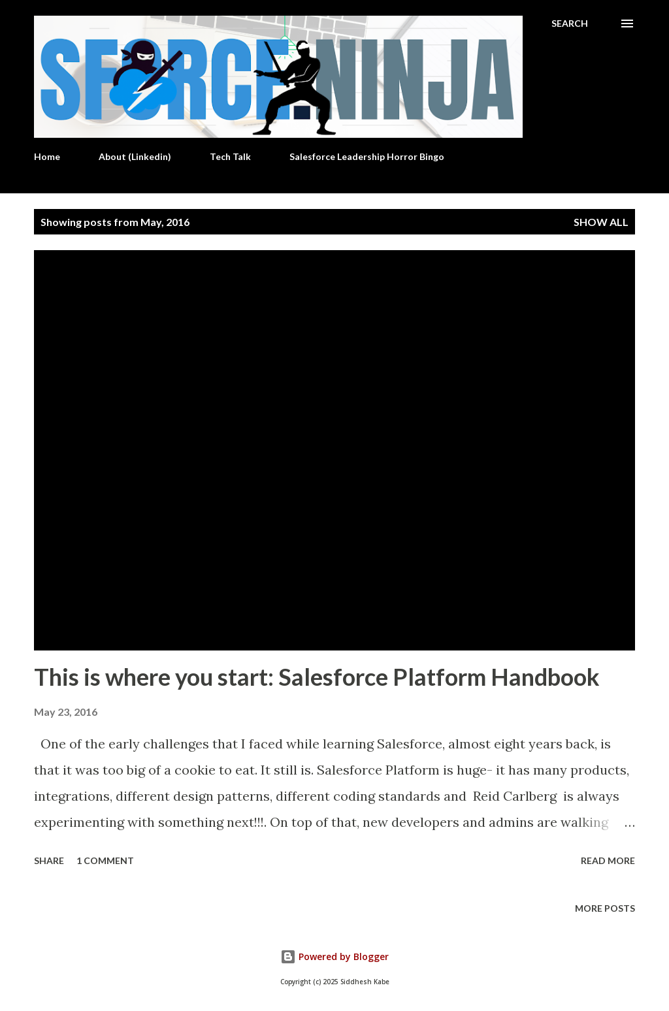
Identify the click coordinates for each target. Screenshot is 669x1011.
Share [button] (49, 860)
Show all (601, 222)
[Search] (569, 23)
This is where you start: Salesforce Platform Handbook (317, 676)
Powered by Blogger (334, 956)
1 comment (105, 860)
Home (47, 156)
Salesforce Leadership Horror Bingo (366, 156)
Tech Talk (230, 156)
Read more (608, 860)
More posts (605, 908)
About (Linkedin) (135, 156)
